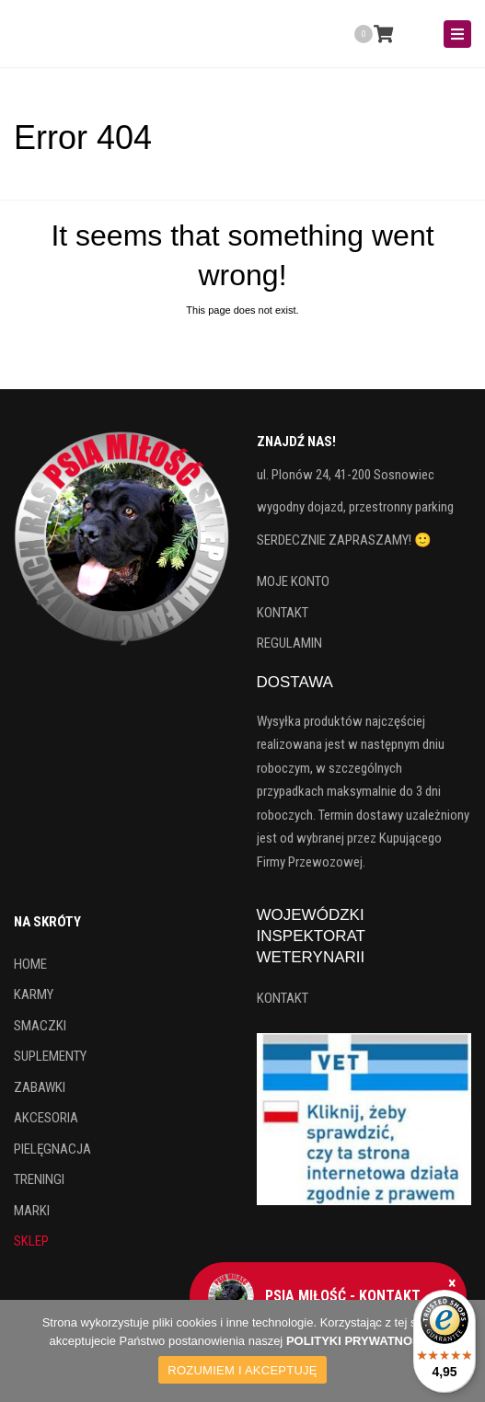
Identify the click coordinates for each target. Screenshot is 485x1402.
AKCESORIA (46, 1117)
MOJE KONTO (293, 581)
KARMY (33, 994)
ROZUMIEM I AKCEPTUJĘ (242, 1370)
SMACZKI (40, 1025)
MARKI (32, 1210)
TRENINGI (39, 1179)
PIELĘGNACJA (52, 1149)
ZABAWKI (39, 1087)
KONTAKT (282, 612)
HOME (30, 964)
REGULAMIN (289, 643)
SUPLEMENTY (50, 1056)
